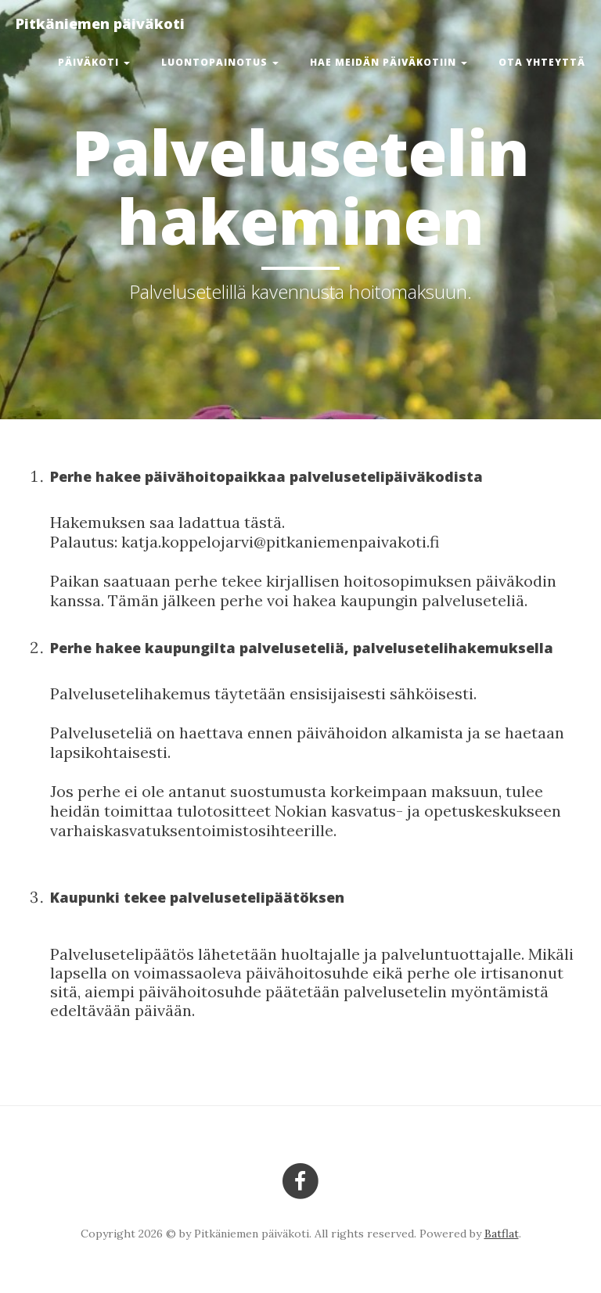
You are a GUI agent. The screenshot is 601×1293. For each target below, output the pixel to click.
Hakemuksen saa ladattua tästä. (167, 522)
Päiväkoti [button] (94, 62)
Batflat (501, 1234)
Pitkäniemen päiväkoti (100, 23)
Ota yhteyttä (541, 62)
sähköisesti (429, 693)
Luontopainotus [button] (220, 62)
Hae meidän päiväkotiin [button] (388, 62)
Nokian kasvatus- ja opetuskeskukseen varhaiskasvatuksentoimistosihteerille (305, 820)
